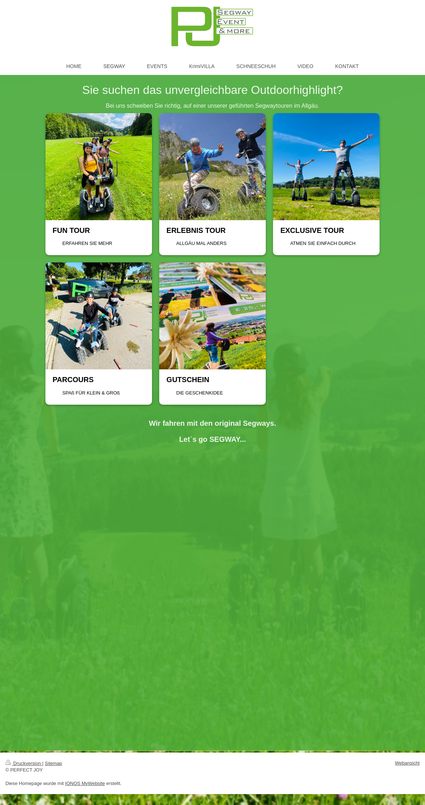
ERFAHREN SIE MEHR (87, 243)
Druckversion (23, 763)
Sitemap (53, 763)
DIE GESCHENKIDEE (199, 393)
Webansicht (407, 763)
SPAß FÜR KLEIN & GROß (91, 393)
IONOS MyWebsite (85, 783)
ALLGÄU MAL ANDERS (201, 243)
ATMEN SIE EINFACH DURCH (323, 243)
